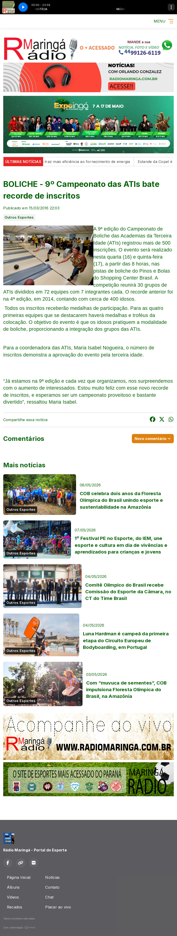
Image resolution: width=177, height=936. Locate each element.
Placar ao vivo (58, 907)
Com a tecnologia (19, 927)
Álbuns (13, 887)
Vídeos (13, 897)
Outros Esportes (19, 217)
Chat (49, 897)
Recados (14, 907)
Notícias (52, 877)
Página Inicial (18, 877)
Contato (52, 887)
